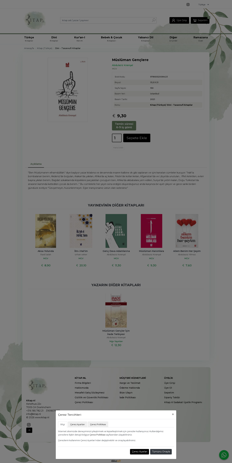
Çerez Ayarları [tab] (77, 424)
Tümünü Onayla (161, 451)
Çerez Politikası (97, 435)
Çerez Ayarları (139, 451)
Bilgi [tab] (62, 424)
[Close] (173, 414)
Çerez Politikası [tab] (98, 424)
